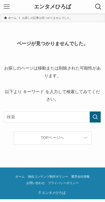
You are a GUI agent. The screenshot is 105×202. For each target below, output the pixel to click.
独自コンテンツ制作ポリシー (48, 176)
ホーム (20, 176)
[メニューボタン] (6, 6)
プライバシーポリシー (63, 183)
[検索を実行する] (95, 117)
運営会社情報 (80, 176)
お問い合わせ (35, 183)
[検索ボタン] (98, 6)
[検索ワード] (52, 117)
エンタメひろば (52, 7)
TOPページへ (52, 138)
